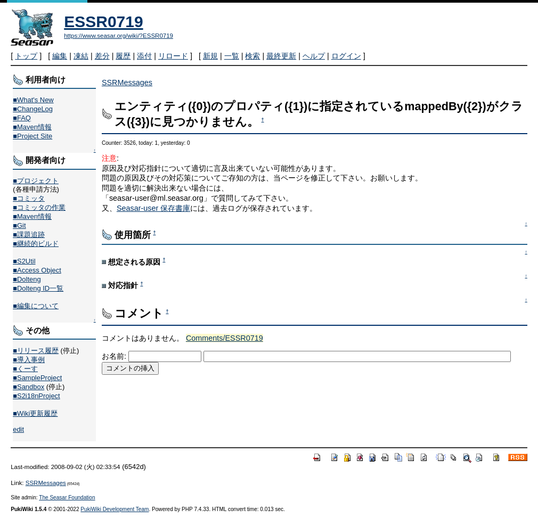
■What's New (33, 100)
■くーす (25, 369)
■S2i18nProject (36, 396)
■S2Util (24, 261)
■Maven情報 (32, 127)
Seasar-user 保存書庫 (153, 208)
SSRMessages (127, 82)
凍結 (81, 56)
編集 (59, 56)
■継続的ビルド (36, 244)
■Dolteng (26, 279)
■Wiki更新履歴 (35, 413)
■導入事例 (29, 360)
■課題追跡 (29, 235)
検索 (252, 56)
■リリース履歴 (36, 351)
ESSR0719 (103, 21)
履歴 (123, 56)
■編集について (36, 306)
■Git (19, 225)
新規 (210, 56)
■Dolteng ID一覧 (38, 288)
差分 (102, 56)
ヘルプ (314, 56)
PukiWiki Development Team (114, 509)
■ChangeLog (33, 109)
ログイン (346, 56)
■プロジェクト (36, 181)
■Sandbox (28, 387)
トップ (26, 56)
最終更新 (281, 56)
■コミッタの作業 (39, 207)
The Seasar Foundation (67, 497)
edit (18, 429)
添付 (144, 56)
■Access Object (37, 270)
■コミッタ (29, 198)
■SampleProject (37, 378)
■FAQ (22, 118)
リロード (173, 56)
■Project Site (32, 136)
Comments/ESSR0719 (224, 338)
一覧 (231, 56)
